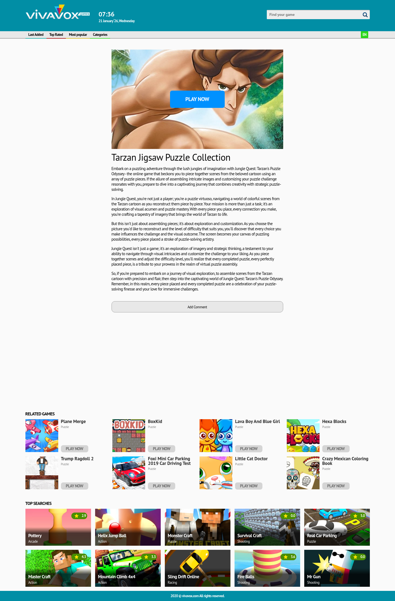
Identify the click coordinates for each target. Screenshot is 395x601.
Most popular (78, 34)
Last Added (35, 34)
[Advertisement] (66, 84)
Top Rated (56, 34)
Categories (100, 34)
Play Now (197, 99)
